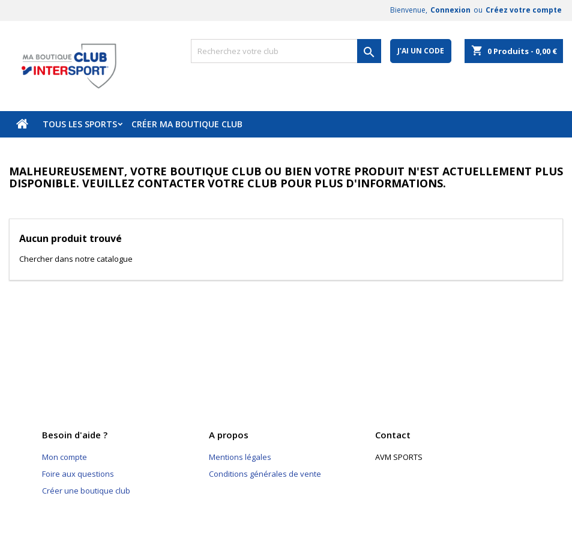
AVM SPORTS (399, 457)
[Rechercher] (286, 51)
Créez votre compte (524, 10)
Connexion (450, 10)
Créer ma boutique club (186, 124)
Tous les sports (80, 124)
